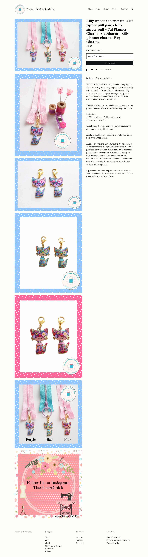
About (105, 9)
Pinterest (79, 540)
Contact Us (49, 549)
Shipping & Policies (104, 78)
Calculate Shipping (94, 50)
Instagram (79, 537)
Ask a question (105, 70)
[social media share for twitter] (92, 70)
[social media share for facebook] (87, 70)
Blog (98, 9)
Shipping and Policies (53, 546)
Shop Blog (80, 543)
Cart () (124, 9)
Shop (90, 9)
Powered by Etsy (113, 543)
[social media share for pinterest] (97, 70)
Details (90, 78)
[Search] (132, 9)
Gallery (115, 9)
